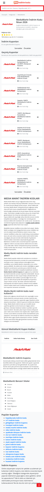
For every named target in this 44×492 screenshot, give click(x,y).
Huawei (8, 392)
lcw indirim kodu (12, 452)
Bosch (8, 390)
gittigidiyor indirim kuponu (16, 423)
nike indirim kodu (13, 430)
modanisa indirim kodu (15, 459)
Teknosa (8, 403)
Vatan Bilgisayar (11, 406)
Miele (8, 395)
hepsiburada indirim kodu (16, 418)
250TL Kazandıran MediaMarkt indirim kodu (24, 155)
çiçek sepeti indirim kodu (16, 442)
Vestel (8, 409)
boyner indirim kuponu (15, 447)
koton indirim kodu (13, 440)
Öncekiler (27, 48)
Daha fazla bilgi (22, 68)
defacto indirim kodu (14, 449)
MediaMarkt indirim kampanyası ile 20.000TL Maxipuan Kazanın (24, 63)
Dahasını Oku (7, 372)
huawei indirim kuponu (15, 461)
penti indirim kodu (13, 444)
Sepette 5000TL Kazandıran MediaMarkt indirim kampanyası (24, 181)
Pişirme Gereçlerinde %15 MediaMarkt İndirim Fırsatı (24, 167)
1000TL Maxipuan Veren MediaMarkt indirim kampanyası (24, 142)
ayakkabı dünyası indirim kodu (18, 432)
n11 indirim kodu (12, 420)
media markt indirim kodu (16, 428)
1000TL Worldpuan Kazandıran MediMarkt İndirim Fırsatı (24, 115)
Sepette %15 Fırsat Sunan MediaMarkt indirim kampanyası (24, 129)
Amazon (8, 384)
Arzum (8, 387)
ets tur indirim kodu (14, 435)
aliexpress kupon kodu (15, 454)
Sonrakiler (18, 48)
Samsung (9, 398)
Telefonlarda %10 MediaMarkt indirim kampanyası (24, 89)
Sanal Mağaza (10, 401)
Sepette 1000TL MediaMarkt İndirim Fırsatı (24, 102)
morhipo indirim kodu (14, 437)
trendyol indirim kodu (14, 425)
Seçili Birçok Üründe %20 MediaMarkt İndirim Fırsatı (24, 76)
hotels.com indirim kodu (15, 456)
